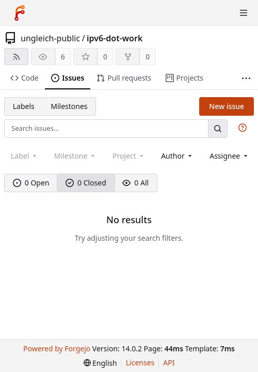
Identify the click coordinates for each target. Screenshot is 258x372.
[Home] (19, 13)
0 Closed (86, 183)
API (168, 362)
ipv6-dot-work (114, 38)
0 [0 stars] (105, 56)
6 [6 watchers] (63, 56)
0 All (135, 183)
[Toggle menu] (243, 13)
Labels (24, 106)
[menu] (100, 363)
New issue (226, 106)
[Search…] (218, 128)
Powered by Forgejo (56, 348)
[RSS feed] (16, 56)
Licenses (140, 362)
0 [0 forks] (148, 56)
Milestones (69, 106)
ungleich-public (50, 38)
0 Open (31, 183)
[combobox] (177, 155)
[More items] (246, 78)
